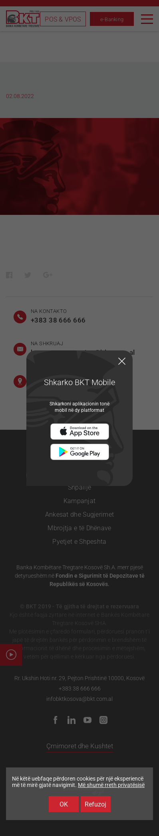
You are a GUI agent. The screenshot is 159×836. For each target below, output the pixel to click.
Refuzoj (95, 804)
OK (64, 804)
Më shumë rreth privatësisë (111, 785)
